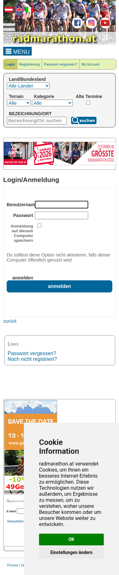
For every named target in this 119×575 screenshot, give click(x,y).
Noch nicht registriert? (32, 359)
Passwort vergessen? (60, 64)
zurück (10, 321)
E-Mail (11, 511)
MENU (17, 51)
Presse (12, 565)
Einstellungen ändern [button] (71, 552)
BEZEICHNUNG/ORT (30, 113)
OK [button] (72, 539)
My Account (91, 64)
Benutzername (20, 204)
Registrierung (29, 64)
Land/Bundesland (27, 79)
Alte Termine (89, 96)
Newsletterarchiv (20, 521)
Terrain (16, 96)
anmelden (22, 277)
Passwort (23, 215)
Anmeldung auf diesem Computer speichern (22, 233)
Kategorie (44, 96)
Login (10, 64)
